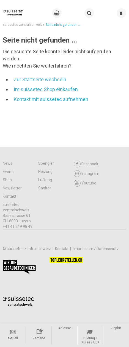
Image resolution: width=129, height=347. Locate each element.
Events (9, 171)
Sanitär (44, 188)
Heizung (45, 171)
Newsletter (12, 188)
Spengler (46, 163)
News (7, 163)
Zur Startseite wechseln (40, 79)
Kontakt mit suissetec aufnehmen (51, 99)
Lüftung (45, 180)
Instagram (86, 173)
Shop (7, 180)
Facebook (86, 164)
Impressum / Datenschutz (96, 249)
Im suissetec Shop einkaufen (46, 89)
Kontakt (9, 196)
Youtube (85, 183)
